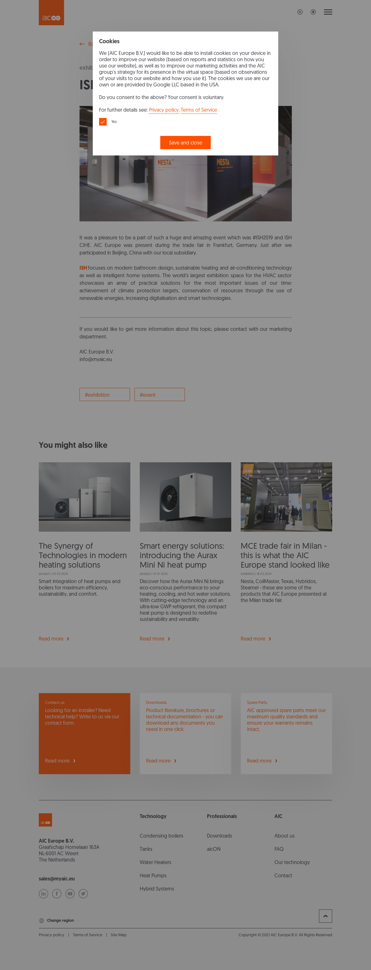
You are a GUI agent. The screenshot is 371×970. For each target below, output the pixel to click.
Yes (114, 122)
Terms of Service (199, 110)
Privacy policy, (164, 110)
